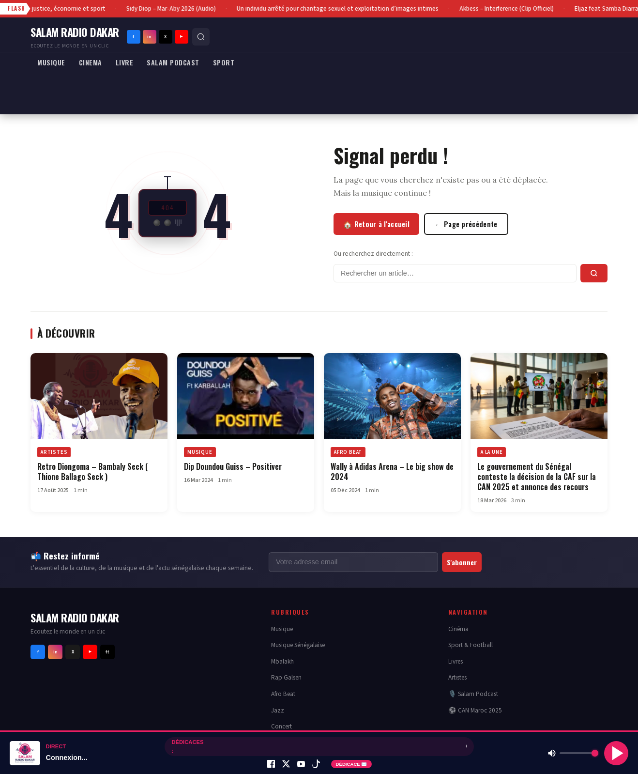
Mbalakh (282, 661)
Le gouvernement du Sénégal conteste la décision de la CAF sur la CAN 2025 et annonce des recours (536, 477)
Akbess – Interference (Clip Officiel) (508, 8)
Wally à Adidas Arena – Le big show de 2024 (392, 471)
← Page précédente (466, 224)
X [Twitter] (165, 36)
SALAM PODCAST (173, 62)
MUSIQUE (51, 62)
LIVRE (125, 62)
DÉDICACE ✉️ (351, 764)
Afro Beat (283, 693)
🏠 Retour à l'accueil (376, 224)
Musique (282, 629)
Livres (455, 661)
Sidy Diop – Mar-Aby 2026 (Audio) (172, 8)
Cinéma (458, 629)
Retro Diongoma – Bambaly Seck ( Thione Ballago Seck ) (92, 471)
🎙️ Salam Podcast (473, 693)
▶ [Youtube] (181, 36)
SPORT (224, 62)
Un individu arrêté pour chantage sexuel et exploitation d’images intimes (339, 8)
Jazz (277, 710)
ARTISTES (54, 452)
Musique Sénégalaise (298, 645)
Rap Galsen (286, 677)
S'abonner (462, 562)
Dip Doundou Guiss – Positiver (234, 466)
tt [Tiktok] (107, 652)
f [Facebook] (133, 36)
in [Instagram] (149, 36)
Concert (281, 726)
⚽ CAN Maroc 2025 (475, 710)
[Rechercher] (201, 37)
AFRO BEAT (348, 452)
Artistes (457, 677)
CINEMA (90, 62)
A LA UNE (491, 452)
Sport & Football (470, 645)
